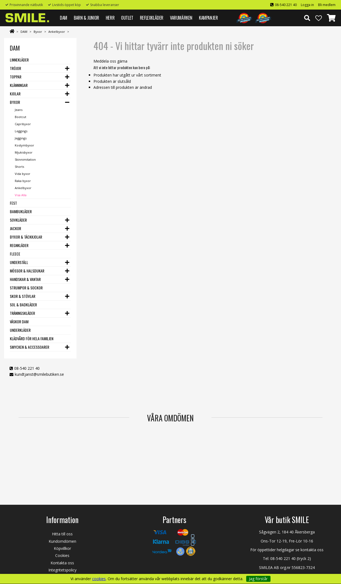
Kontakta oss (62, 562)
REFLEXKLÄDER (151, 17)
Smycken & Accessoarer (29, 347)
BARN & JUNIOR (86, 17)
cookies (99, 578)
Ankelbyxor (56, 32)
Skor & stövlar (22, 296)
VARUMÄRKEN (181, 17)
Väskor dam (19, 321)
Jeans (18, 110)
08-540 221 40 (286, 4)
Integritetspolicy (62, 570)
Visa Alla (21, 195)
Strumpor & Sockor (26, 287)
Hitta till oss (62, 533)
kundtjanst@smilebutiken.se (39, 374)
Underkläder (20, 330)
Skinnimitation (25, 159)
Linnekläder (19, 60)
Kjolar (15, 93)
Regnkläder (19, 245)
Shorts (19, 167)
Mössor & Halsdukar (27, 271)
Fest (13, 203)
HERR (110, 17)
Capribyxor (23, 124)
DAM (63, 17)
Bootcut (20, 117)
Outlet (127, 17)
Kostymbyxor (24, 145)
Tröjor (15, 68)
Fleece (15, 254)
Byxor (38, 32)
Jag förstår (258, 578)
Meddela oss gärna (110, 61)
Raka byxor (23, 181)
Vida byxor (22, 174)
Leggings (21, 131)
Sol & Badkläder (23, 304)
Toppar (15, 77)
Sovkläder (18, 220)
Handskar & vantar (25, 279)
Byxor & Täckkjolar (26, 237)
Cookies (62, 555)
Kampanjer (208, 17)
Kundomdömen (62, 541)
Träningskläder (22, 313)
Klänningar (19, 85)
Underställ (19, 262)
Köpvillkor (62, 548)
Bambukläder (21, 211)
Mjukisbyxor (24, 152)
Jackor (15, 228)
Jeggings (21, 138)
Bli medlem (327, 4)
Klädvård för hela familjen (31, 338)
